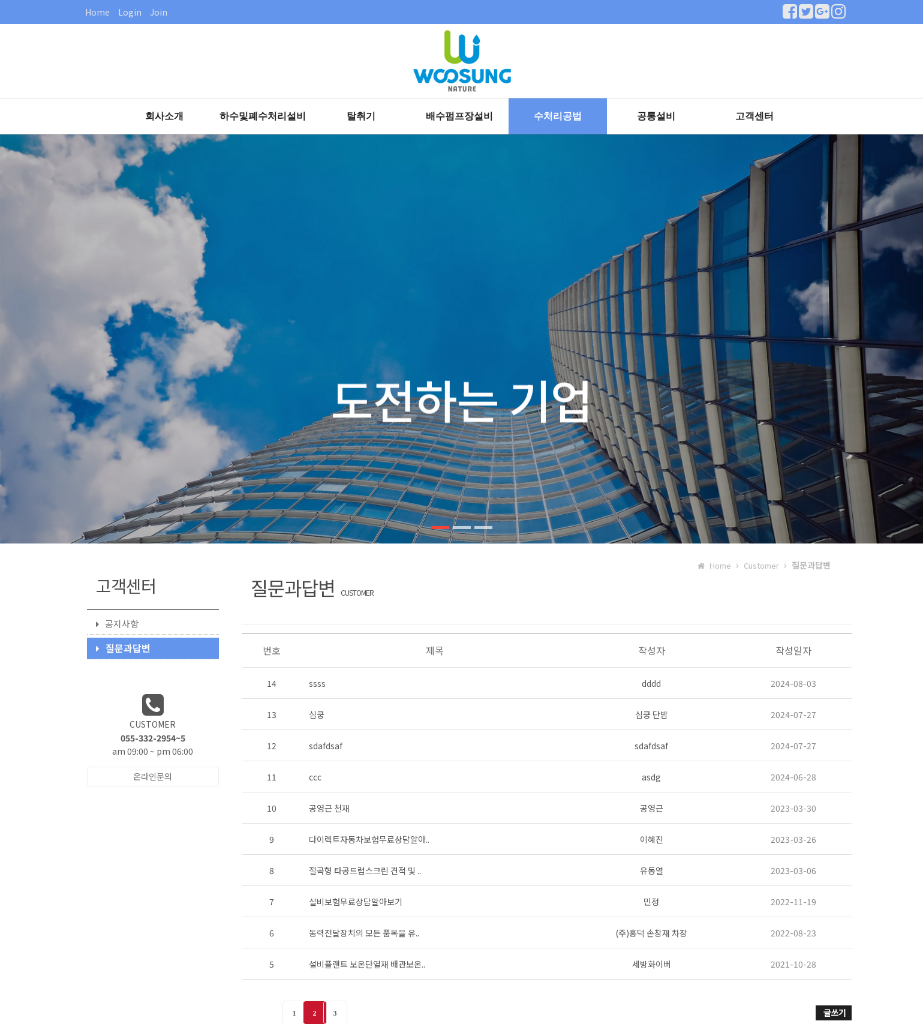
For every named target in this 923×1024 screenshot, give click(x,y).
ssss (317, 683)
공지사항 (117, 623)
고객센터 (754, 116)
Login (130, 12)
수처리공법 (558, 116)
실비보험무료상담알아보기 (355, 902)
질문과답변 (123, 648)
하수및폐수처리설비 (263, 116)
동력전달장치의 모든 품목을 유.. (364, 933)
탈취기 (361, 116)
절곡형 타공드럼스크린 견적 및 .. (365, 870)
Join (158, 12)
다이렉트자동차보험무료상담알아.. (369, 839)
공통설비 (656, 116)
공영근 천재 (329, 808)
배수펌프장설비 (459, 116)
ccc (315, 777)
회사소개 (164, 116)
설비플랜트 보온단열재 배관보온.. (367, 964)
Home (97, 12)
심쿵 (316, 714)
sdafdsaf (325, 746)
